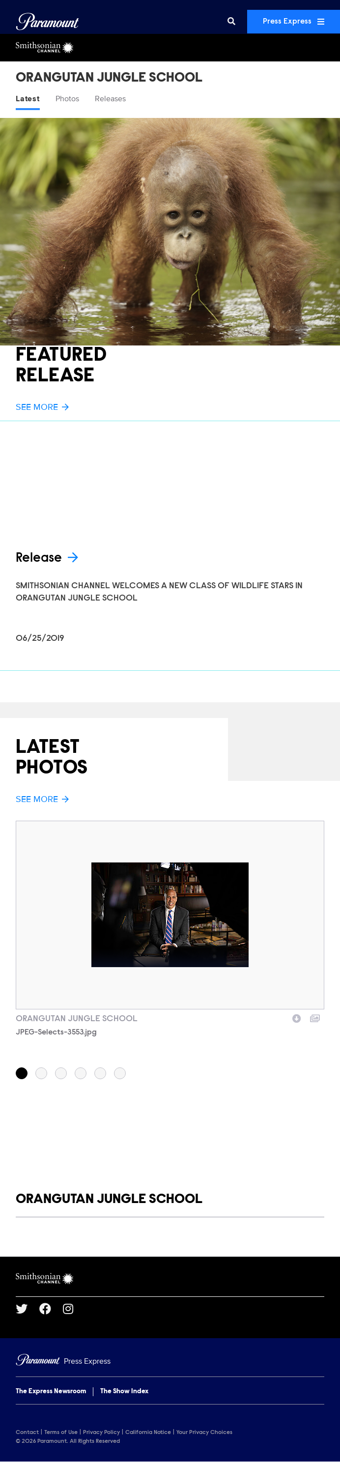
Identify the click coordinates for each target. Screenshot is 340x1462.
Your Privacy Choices (204, 1432)
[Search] (231, 21)
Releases (110, 99)
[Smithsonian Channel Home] (170, 47)
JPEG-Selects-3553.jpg (56, 1032)
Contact (27, 1432)
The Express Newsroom (51, 1391)
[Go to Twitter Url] (27, 1309)
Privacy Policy (101, 1432)
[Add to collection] (315, 1017)
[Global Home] (47, 21)
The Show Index (124, 1391)
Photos (67, 99)
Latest (28, 99)
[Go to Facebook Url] (51, 1309)
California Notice (148, 1432)
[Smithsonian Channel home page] (170, 1279)
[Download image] (297, 1017)
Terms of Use (61, 1432)
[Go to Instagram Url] (74, 1309)
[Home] (170, 1361)
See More (42, 406)
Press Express (293, 22)
